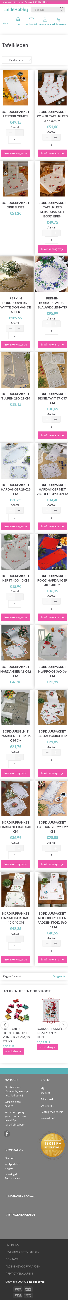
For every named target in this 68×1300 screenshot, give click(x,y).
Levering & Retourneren (12, 1176)
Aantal (15, 127)
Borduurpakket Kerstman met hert (50, 1033)
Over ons (10, 1158)
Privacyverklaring (19, 1273)
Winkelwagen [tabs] (59, 21)
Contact (12, 1259)
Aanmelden (45, 21)
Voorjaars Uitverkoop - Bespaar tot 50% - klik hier (26, 2)
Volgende (59, 976)
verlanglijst (31, 21)
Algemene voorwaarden (23, 1266)
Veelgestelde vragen (12, 1166)
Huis (18, 21)
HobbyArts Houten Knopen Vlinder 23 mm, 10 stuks (16, 1035)
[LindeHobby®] (15, 9)
